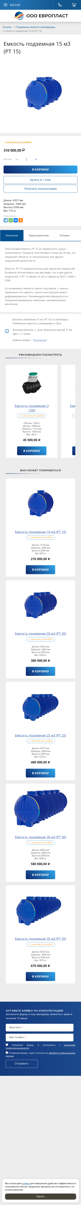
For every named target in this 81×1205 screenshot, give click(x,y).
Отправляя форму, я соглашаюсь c (40, 1046)
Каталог (7, 27)
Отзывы (64, 235)
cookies (26, 1183)
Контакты (39, 340)
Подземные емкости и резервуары (35, 27)
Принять (40, 1196)
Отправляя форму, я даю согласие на (40, 1054)
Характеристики (39, 235)
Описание (12, 235)
